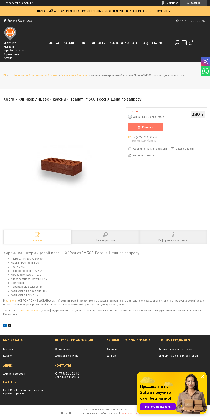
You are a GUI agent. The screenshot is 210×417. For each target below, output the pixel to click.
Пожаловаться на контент (135, 413)
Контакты (98, 43)
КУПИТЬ (163, 11)
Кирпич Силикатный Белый (175, 349)
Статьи (157, 43)
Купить (147, 127)
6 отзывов (172, 2)
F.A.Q (144, 43)
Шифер (111, 356)
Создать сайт (12, 2)
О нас (83, 43)
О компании (62, 349)
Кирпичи (112, 349)
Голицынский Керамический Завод (36, 75)
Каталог (69, 43)
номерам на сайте (29, 310)
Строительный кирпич (74, 75)
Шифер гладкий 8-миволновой (178, 356)
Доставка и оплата (123, 43)
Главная (54, 43)
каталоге (11, 300)
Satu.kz (123, 409)
